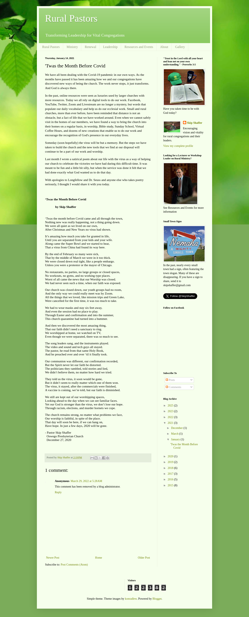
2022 (171, 417)
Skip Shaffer (194, 122)
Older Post (144, 557)
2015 (171, 485)
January (176, 439)
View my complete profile (178, 145)
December (177, 428)
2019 (171, 462)
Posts (170, 380)
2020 (171, 456)
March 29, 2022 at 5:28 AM (86, 481)
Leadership (110, 47)
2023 (171, 411)
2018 (171, 468)
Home (98, 557)
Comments (173, 387)
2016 (171, 479)
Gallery (180, 47)
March (175, 433)
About (164, 47)
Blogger (156, 598)
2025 (171, 405)
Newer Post (52, 557)
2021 (171, 422)
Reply (58, 492)
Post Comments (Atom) (74, 564)
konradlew (131, 598)
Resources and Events (138, 47)
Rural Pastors (71, 18)
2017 (171, 473)
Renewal (90, 47)
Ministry (72, 47)
